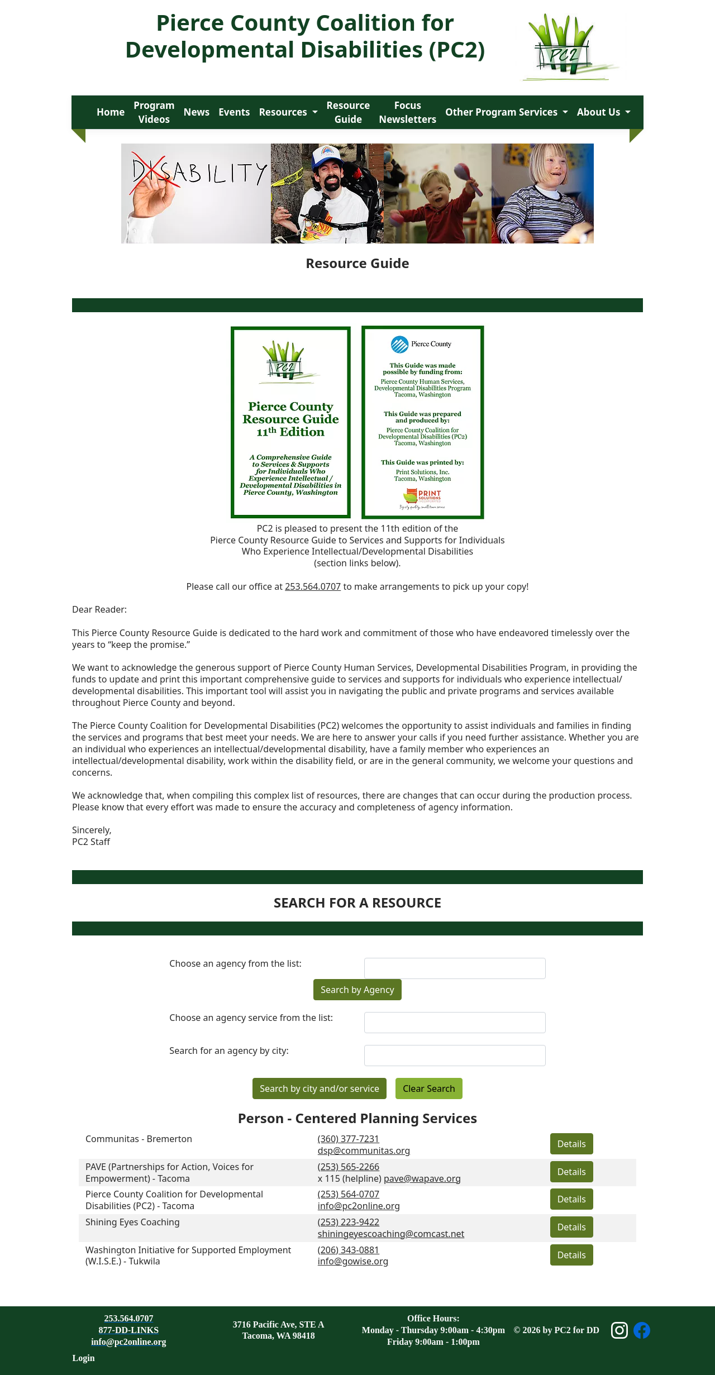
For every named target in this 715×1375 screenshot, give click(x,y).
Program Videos (154, 112)
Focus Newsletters (407, 112)
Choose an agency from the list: (235, 964)
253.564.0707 (313, 586)
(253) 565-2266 (348, 1167)
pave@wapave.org (422, 1178)
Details (571, 1144)
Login (84, 1358)
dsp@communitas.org (364, 1150)
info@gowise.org (353, 1261)
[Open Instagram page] (619, 1330)
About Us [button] (600, 112)
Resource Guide (348, 112)
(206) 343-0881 (348, 1250)
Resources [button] (284, 112)
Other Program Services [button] (502, 112)
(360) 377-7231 (348, 1139)
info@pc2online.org (359, 1206)
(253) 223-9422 (348, 1222)
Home (111, 112)
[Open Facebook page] (641, 1330)
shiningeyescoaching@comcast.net (391, 1234)
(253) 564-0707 (348, 1194)
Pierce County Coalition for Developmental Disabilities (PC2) (305, 35)
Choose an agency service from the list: (251, 1018)
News (197, 112)
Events (234, 112)
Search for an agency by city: (228, 1051)
